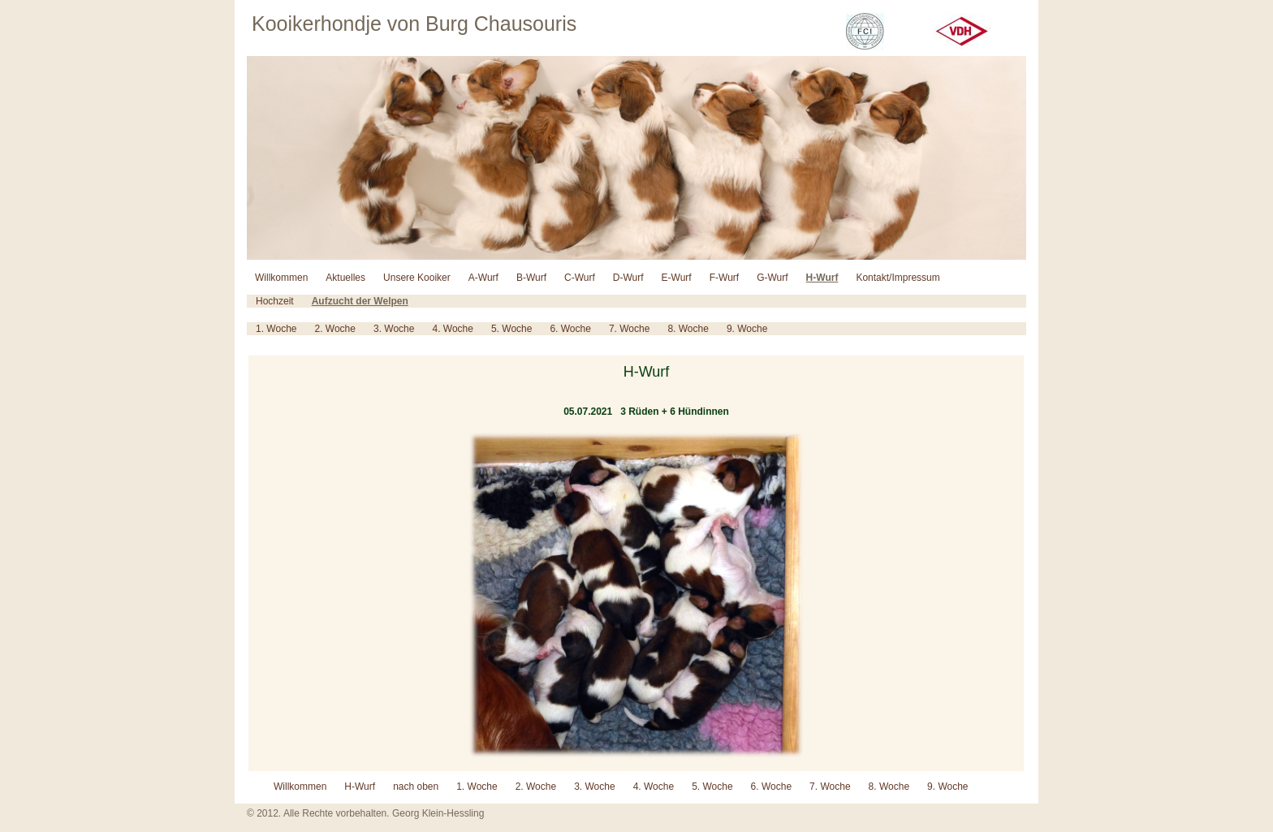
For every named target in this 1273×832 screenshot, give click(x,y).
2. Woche (334, 328)
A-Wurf (483, 277)
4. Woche (452, 328)
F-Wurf (724, 277)
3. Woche (393, 328)
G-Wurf (772, 277)
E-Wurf (677, 277)
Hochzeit (275, 301)
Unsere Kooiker (417, 277)
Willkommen (281, 277)
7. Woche (629, 328)
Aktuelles (345, 277)
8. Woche (687, 328)
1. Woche (276, 328)
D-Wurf (628, 277)
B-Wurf (531, 277)
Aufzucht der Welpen (360, 301)
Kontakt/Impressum (897, 277)
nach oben (415, 786)
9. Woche (747, 328)
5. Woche (511, 328)
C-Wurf (579, 277)
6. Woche (570, 328)
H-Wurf (822, 277)
